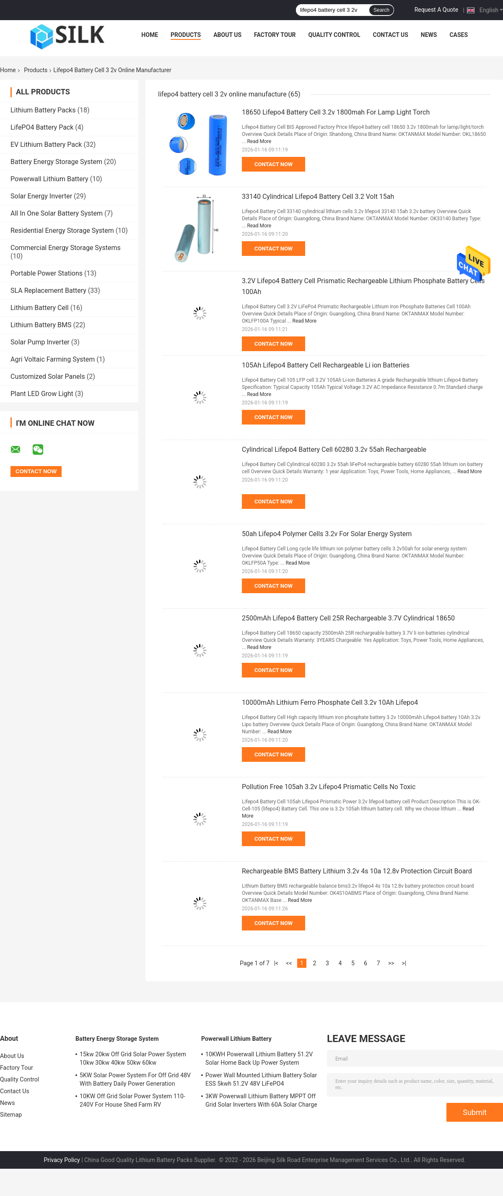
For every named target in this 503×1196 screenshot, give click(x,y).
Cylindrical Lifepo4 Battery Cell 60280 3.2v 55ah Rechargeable (334, 449)
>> (391, 963)
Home (149, 34)
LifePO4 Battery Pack (41, 127)
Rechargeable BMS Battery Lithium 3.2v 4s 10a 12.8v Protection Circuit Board (357, 871)
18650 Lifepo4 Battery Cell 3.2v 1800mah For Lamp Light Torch (336, 112)
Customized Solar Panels (47, 376)
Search (381, 10)
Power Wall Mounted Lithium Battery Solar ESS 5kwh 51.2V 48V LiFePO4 (261, 1079)
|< (276, 963)
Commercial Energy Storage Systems (65, 248)
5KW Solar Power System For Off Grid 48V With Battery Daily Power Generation (135, 1079)
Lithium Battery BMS (40, 325)
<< (289, 963)
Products (186, 34)
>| (404, 963)
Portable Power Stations (46, 273)
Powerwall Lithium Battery (49, 179)
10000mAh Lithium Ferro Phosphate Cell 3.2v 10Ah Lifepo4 (330, 702)
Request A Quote (436, 9)
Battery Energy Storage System (56, 162)
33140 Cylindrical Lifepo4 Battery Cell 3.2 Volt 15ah (318, 197)
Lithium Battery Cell (39, 308)
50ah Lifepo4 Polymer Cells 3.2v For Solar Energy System (327, 534)
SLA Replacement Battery (48, 290)
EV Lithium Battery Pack (46, 145)
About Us (227, 34)
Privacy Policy (62, 1160)
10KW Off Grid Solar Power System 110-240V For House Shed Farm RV (132, 1100)
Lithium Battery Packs (42, 110)
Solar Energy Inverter (41, 196)
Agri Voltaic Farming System (52, 359)
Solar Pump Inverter (40, 342)
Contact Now (273, 164)
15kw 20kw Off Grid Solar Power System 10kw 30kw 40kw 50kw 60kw (133, 1058)
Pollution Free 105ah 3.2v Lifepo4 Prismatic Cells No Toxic (328, 787)
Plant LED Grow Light (41, 394)
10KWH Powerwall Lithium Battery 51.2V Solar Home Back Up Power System (259, 1058)
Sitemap (11, 1114)
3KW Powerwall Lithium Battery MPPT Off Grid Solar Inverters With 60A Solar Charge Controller (261, 1101)
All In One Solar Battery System (56, 213)
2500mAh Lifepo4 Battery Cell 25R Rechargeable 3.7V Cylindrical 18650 (348, 618)
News (429, 34)
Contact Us (390, 34)
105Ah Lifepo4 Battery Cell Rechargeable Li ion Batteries (326, 365)
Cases (458, 34)
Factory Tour (275, 34)
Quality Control (334, 34)
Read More (259, 141)
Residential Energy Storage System (62, 231)
